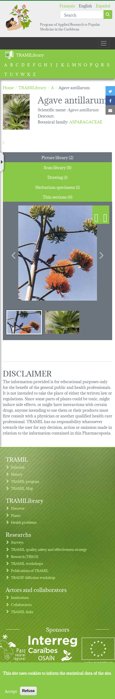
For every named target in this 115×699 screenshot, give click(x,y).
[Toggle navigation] (103, 43)
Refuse (28, 691)
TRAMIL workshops (27, 563)
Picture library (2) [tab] (57, 157)
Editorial (17, 467)
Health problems (24, 522)
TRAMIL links (22, 611)
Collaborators (21, 604)
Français (67, 5)
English (85, 5)
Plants (15, 515)
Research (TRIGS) (24, 556)
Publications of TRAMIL (30, 570)
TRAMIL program (25, 481)
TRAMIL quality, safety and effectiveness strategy (49, 549)
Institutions (20, 597)
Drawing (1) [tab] (57, 177)
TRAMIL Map (22, 488)
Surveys (17, 542)
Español (103, 5)
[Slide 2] (62, 322)
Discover (18, 508)
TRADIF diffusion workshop (33, 577)
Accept (11, 691)
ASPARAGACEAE (85, 121)
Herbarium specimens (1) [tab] (57, 187)
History (17, 474)
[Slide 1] (24, 322)
